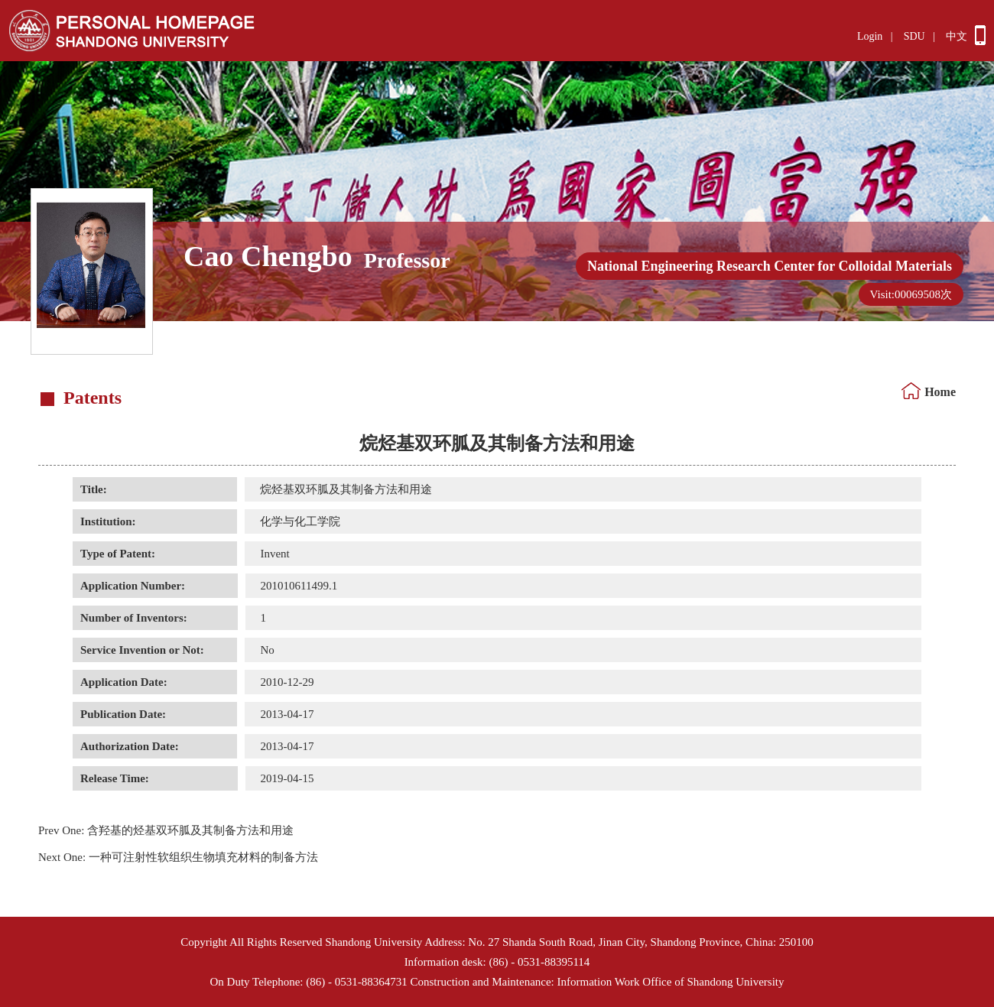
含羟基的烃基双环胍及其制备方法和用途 (166, 830)
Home (940, 391)
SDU (914, 36)
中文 (956, 36)
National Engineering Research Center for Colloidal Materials (769, 266)
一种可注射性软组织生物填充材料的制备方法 (178, 857)
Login (869, 36)
